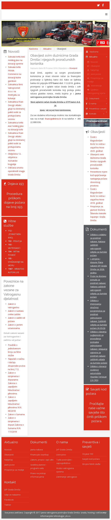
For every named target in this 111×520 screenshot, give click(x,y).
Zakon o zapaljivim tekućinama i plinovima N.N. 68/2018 (15, 404)
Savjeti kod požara (91, 459)
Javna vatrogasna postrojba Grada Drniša (60, 512)
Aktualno (47, 48)
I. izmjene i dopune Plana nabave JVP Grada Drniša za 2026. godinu (98, 265)
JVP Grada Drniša (64, 449)
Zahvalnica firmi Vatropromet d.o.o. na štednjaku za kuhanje (15, 91)
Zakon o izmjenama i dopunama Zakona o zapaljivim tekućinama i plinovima (14, 383)
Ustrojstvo (61, 454)
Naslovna (33, 48)
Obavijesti (73, 68)
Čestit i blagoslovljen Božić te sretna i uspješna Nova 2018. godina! (97, 196)
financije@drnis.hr (53, 118)
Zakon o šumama (16, 414)
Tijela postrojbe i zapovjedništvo (64, 461)
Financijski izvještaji (39, 454)
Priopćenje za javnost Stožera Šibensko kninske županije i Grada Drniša (98, 213)
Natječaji (93, 70)
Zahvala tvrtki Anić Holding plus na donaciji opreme (16, 60)
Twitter (7, 504)
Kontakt (91, 113)
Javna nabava (36, 449)
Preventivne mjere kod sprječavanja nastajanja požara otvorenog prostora (98, 178)
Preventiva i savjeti (96, 108)
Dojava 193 (87, 454)
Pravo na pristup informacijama (38, 475)
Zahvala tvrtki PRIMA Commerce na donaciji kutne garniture (14, 74)
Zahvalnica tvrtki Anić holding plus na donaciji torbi (16, 126)
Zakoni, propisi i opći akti (41, 459)
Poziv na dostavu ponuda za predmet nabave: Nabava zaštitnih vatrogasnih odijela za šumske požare (98, 286)
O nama (91, 103)
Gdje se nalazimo (12, 494)
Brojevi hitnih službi (91, 464)
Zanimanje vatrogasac (66, 476)
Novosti (92, 62)
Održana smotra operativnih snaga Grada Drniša (16, 171)
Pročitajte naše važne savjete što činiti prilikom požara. (97, 412)
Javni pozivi (94, 74)
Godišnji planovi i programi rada (38, 466)
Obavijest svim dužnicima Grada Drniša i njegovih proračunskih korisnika (98, 161)
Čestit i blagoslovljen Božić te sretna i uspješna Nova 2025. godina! (97, 144)
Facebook (9, 499)
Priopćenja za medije (95, 80)
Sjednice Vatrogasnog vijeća (96, 91)
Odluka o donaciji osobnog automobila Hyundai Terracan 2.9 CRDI (98, 373)
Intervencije (94, 85)
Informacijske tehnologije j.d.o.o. (55, 516)
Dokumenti (92, 98)
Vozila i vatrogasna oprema (65, 470)
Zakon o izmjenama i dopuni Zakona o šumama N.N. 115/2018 (16, 424)
